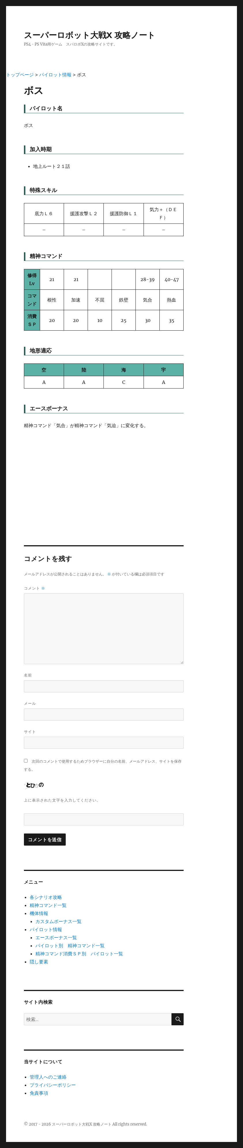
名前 (28, 675)
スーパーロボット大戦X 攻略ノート (89, 35)
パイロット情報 (46, 929)
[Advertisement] (104, 477)
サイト (30, 731)
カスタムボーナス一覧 (58, 921)
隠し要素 (39, 962)
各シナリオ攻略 (46, 897)
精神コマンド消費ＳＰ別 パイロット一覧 (79, 953)
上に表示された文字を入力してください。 (62, 800)
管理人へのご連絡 (48, 1077)
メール (30, 703)
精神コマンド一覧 (48, 905)
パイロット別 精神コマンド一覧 (70, 945)
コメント (34, 588)
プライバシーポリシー (53, 1085)
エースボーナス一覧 (56, 937)
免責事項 (39, 1093)
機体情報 (39, 913)
